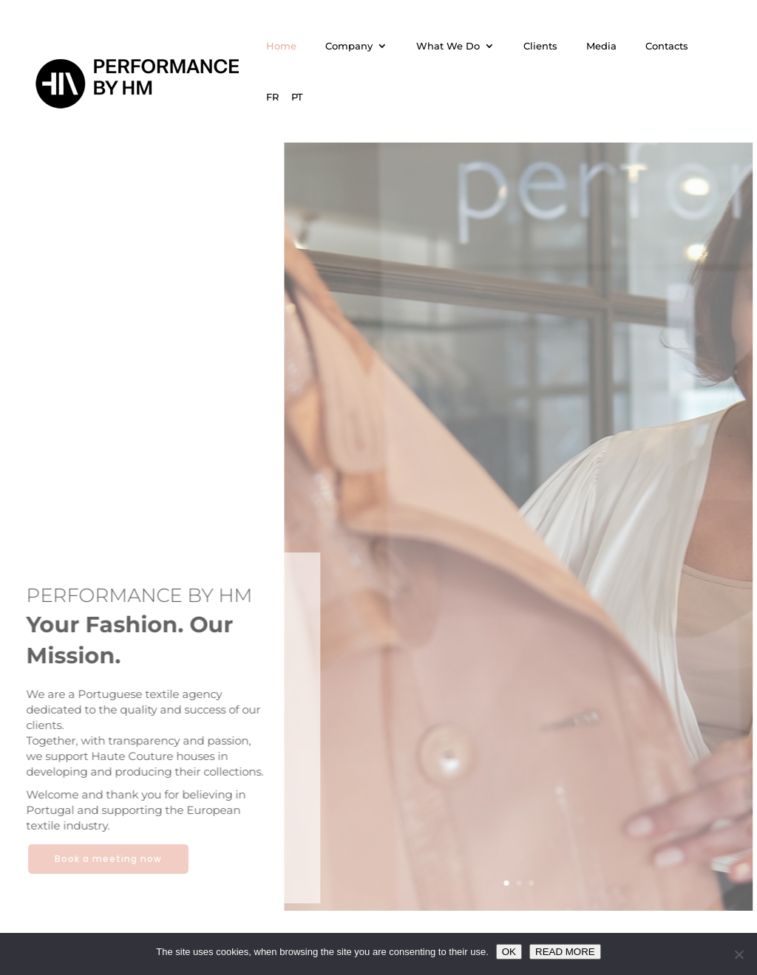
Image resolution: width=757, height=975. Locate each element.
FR (272, 97)
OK (509, 951)
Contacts (666, 46)
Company (349, 46)
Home (281, 46)
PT (297, 97)
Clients (540, 46)
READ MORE (565, 951)
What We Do (448, 46)
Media (601, 46)
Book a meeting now (103, 858)
